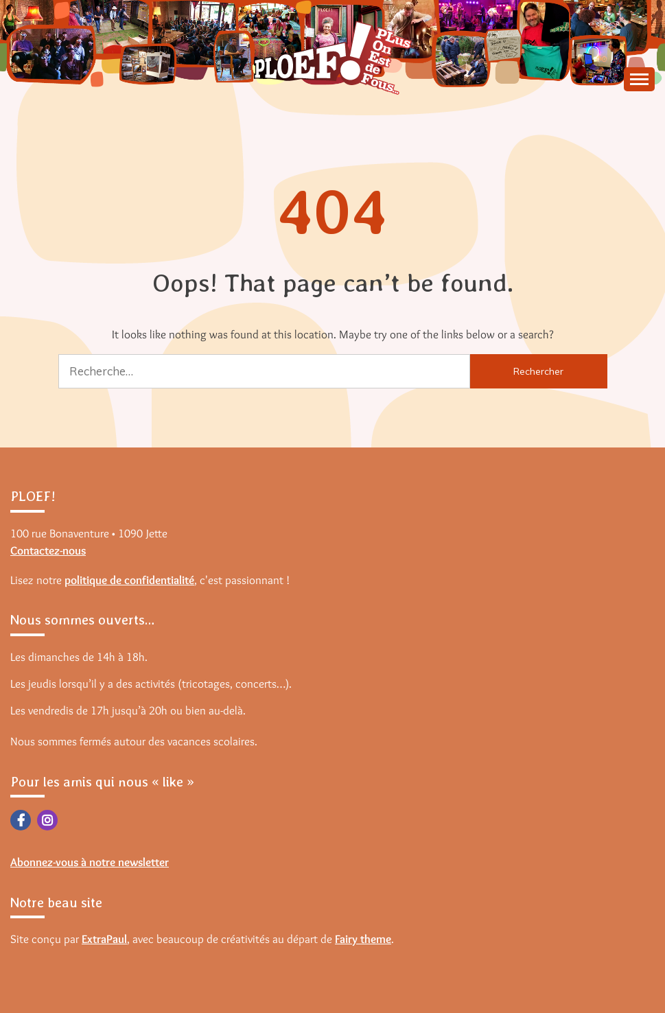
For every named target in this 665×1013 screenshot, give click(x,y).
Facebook (20, 820)
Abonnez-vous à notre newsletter (89, 862)
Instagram (47, 820)
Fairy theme (363, 939)
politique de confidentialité (129, 580)
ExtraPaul (104, 939)
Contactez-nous (48, 550)
